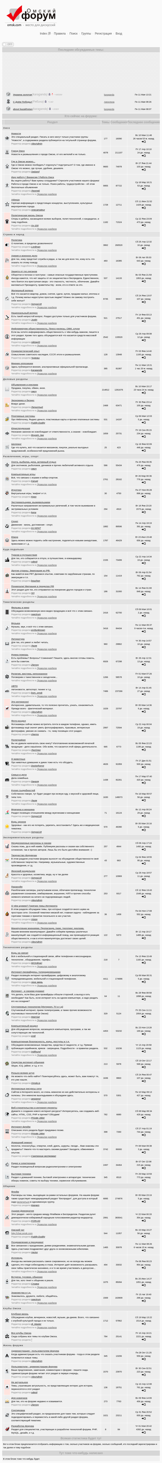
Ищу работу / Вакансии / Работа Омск (32, 177)
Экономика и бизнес (22, 400)
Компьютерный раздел (24, 1025)
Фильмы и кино (20, 607)
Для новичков (19, 1398)
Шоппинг (16, 444)
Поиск (74, 33)
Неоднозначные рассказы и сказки (31, 843)
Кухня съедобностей (23, 790)
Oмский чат (18, 1230)
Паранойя (17, 886)
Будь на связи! (19, 953)
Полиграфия (18, 740)
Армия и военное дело (24, 255)
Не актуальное (19, 1382)
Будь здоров (18, 821)
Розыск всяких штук (22, 1073)
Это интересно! (20, 701)
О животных (18, 759)
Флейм (15, 1191)
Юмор (14, 537)
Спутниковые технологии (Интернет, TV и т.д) (37, 1006)
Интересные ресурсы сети (26, 1088)
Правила (60, 33)
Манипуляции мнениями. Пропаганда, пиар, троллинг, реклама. (47, 928)
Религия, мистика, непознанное (29, 673)
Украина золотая (22, 108)
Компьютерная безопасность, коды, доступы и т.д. (40, 1041)
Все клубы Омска (21, 1333)
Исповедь (17, 1258)
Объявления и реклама (24, 384)
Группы (86, 33)
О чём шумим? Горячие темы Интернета (34, 905)
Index (43, 33)
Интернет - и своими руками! (27, 991)
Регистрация (103, 33)
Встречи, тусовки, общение (27, 1277)
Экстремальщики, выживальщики (30, 502)
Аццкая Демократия (22, 1210)
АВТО (14, 686)
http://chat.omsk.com (22, 1233)
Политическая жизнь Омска (27, 215)
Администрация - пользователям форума (35, 1350)
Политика (16, 240)
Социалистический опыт (25, 351)
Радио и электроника (23, 1163)
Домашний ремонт (21, 1142)
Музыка (15, 623)
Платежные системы (23, 416)
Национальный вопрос (24, 313)
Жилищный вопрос (22, 290)
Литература (18, 639)
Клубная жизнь (20, 1314)
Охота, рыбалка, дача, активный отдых (33, 462)
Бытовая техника (21, 1173)
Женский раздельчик (23, 871)
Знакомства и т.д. (21, 1292)
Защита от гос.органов (24, 271)
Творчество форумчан (24, 855)
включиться (23, 1201)
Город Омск (18, 150)
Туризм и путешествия (24, 555)
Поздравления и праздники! (27, 1242)
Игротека (16, 490)
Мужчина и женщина (23, 809)
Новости (16, 133)
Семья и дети (19, 774)
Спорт (14, 521)
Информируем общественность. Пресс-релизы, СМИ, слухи (45, 328)
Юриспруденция (20, 428)
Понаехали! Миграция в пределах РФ (32, 586)
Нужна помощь (19, 654)
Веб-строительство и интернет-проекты (34, 1107)
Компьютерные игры (23, 474)
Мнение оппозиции (22, 363)
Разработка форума (22, 1426)
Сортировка (18, 1410)
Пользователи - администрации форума (34, 1366)
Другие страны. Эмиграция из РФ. (30, 570)
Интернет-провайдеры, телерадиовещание (36, 972)
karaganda (109, 108)
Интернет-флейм (21, 1126)
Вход (119, 33)
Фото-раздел (18, 720)
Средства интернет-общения (27, 1062)
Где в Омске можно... (23, 161)
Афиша (15, 199)
